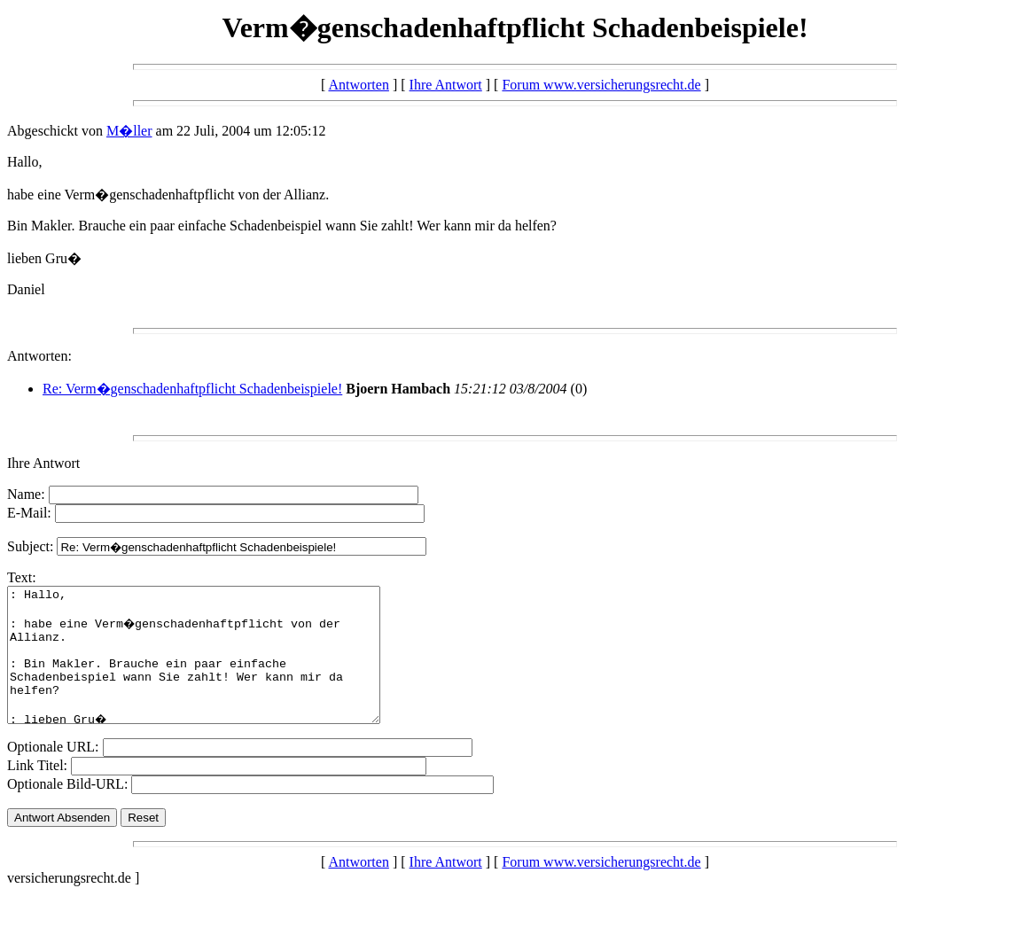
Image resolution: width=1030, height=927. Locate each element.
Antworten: (39, 355)
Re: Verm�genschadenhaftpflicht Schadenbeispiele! (192, 388)
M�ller (129, 130)
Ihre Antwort (446, 84)
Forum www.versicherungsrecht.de (601, 84)
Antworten (358, 84)
